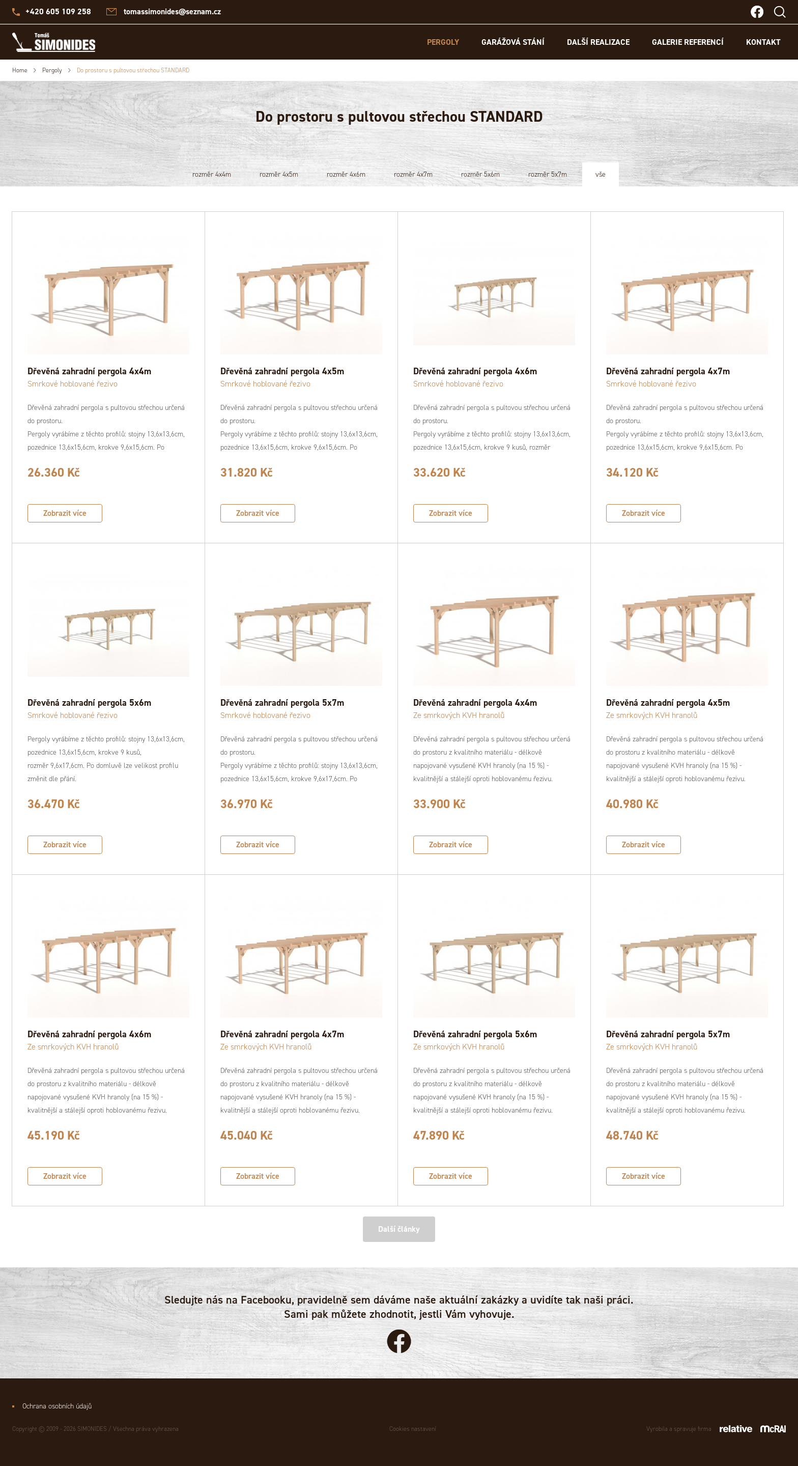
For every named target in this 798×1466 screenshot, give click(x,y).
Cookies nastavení (412, 1429)
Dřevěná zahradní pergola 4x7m (668, 371)
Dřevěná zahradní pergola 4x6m (475, 371)
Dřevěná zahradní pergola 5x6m (89, 703)
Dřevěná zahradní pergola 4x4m (89, 371)
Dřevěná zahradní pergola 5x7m (282, 703)
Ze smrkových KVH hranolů (458, 715)
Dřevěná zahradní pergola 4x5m (282, 371)
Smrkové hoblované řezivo (72, 383)
